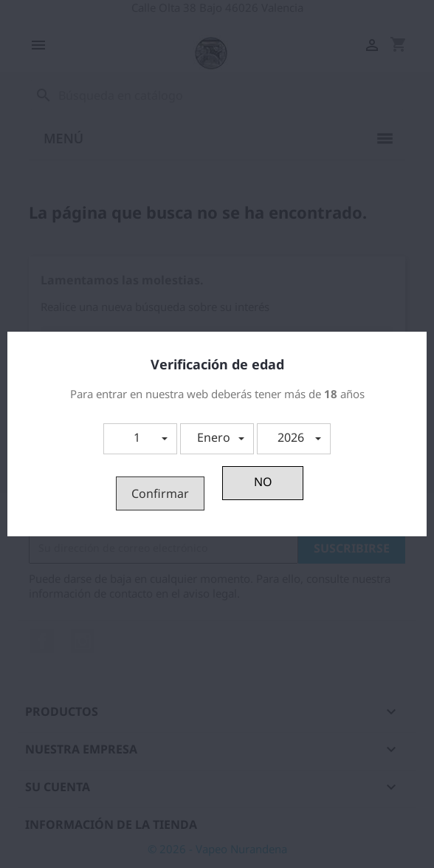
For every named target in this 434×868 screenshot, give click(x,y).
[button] (140, 438)
